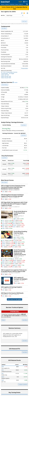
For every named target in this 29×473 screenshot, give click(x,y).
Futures (7, 4)
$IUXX (13, 223)
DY (2, 246)
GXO (3, 191)
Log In (20, 1)
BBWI (3, 225)
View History (5, 84)
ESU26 (13, 226)
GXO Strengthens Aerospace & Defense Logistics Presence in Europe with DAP (12, 195)
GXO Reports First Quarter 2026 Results (12, 293)
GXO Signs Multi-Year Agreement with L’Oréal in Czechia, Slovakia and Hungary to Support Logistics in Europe (14, 204)
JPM (14, 222)
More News (4, 182)
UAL (3, 220)
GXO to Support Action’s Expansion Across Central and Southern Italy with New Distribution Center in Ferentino (13, 187)
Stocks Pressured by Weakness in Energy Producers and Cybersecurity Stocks (20, 252)
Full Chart (24, 21)
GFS (13, 246)
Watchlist (12, 4)
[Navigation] (14, 15)
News (17, 4)
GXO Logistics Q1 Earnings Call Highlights (20, 278)
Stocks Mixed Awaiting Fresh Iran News (20, 232)
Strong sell (14, 311)
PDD (3, 226)
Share (3, 320)
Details (15, 82)
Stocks (2, 4)
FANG (3, 228)
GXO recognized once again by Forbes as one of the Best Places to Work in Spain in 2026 (14, 270)
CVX (3, 222)
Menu (26, 1)
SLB (3, 223)
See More (4, 28)
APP (14, 220)
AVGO (3, 260)
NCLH (16, 245)
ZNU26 (14, 225)
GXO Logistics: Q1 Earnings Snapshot (11, 287)
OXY (3, 263)
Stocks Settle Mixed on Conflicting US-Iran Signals (20, 213)
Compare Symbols (23, 384)
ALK (15, 218)
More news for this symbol (14, 299)
